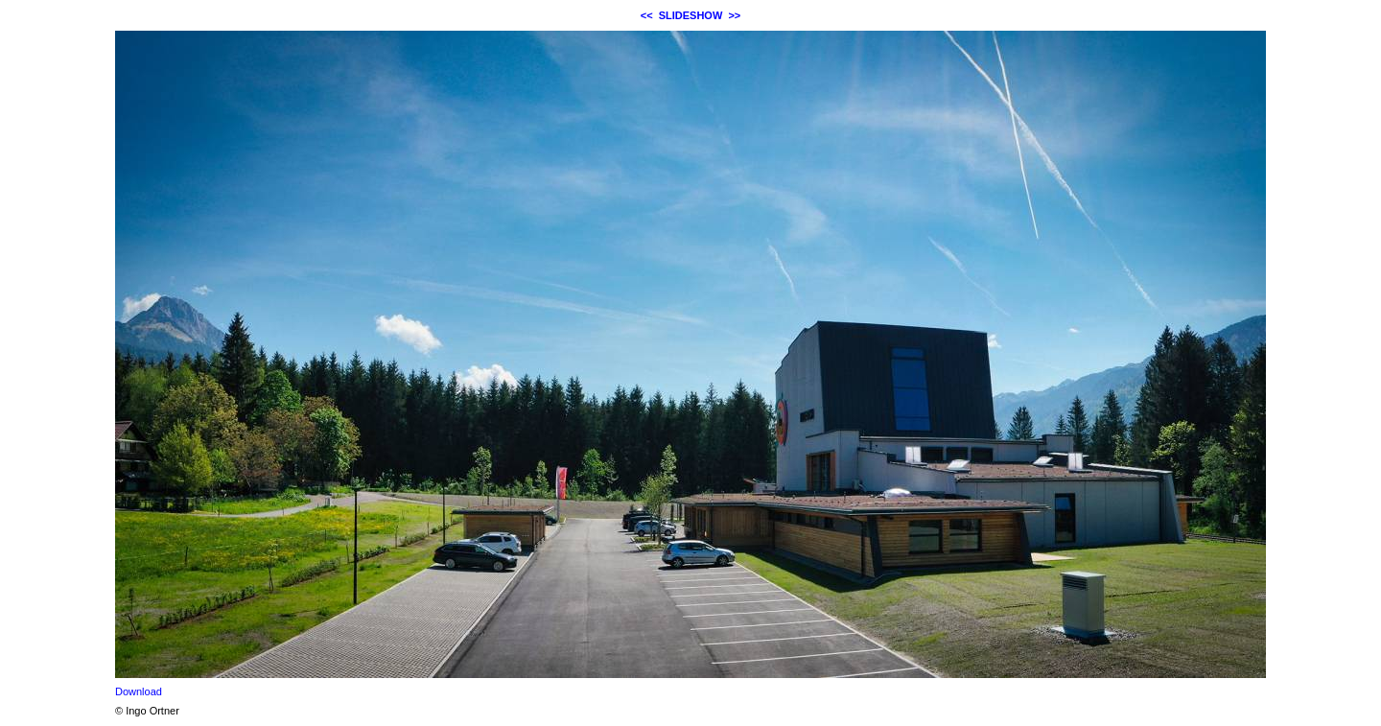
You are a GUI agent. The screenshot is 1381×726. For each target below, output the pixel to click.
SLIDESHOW (691, 15)
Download (138, 691)
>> (734, 15)
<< (647, 15)
